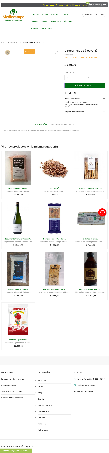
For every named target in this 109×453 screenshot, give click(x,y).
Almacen (42, 424)
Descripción (40, 124)
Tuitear (70, 93)
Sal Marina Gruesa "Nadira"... (18, 289)
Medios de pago (8, 385)
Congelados (43, 411)
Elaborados (43, 430)
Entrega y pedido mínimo (12, 379)
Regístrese (49, 5)
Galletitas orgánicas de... (18, 340)
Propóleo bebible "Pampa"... (90, 289)
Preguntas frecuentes (74, 111)
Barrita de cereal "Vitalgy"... (54, 239)
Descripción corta (72, 98)
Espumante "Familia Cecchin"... (18, 239)
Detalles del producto (63, 124)
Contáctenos (81, 5)
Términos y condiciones (11, 391)
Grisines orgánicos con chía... (91, 188)
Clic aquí (91, 385)
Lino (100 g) (54, 188)
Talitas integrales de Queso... (54, 289)
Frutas (40, 386)
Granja (41, 399)
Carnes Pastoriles (45, 405)
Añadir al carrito (84, 85)
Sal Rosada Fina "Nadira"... (18, 188)
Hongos (41, 393)
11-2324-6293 (99, 379)
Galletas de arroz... (90, 239)
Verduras (42, 380)
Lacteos (41, 417)
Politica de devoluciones (12, 397)
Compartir (65, 93)
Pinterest (75, 93)
